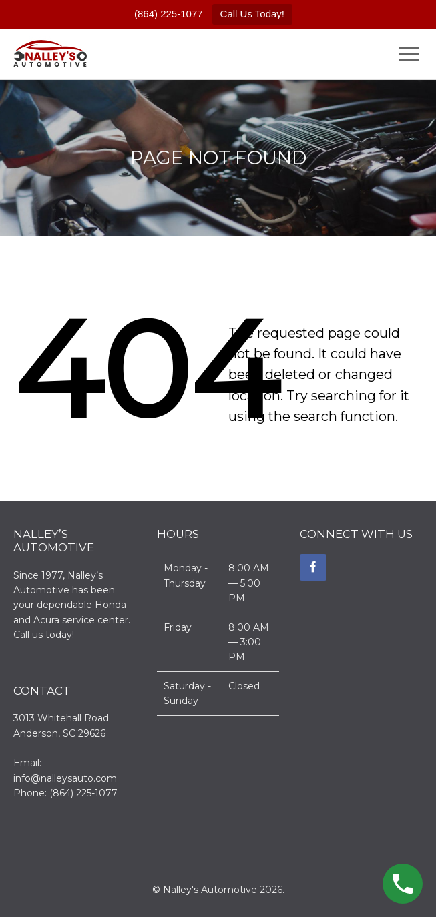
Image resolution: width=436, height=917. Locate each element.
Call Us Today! (252, 13)
